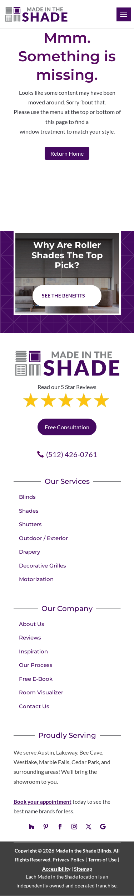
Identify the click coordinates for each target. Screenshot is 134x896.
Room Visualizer (41, 692)
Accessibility (56, 869)
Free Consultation (67, 427)
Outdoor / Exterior (43, 538)
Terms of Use (102, 859)
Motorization (36, 579)
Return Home (67, 153)
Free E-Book (36, 678)
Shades (29, 510)
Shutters (30, 524)
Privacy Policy (68, 859)
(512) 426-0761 (71, 454)
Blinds (27, 496)
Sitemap (83, 869)
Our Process (36, 665)
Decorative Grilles (42, 565)
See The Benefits (63, 295)
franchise (106, 885)
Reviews (30, 637)
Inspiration (33, 651)
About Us (31, 624)
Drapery (29, 551)
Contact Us (34, 706)
